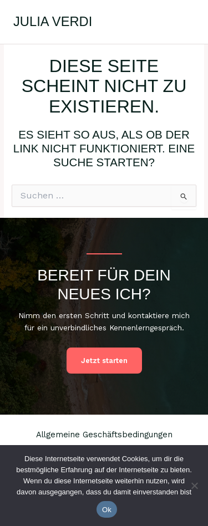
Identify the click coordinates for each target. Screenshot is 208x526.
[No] (194, 485)
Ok (106, 509)
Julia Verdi (52, 21)
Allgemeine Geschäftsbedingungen (104, 435)
